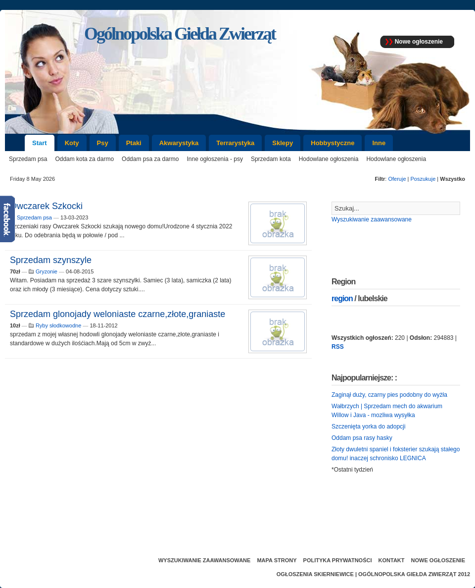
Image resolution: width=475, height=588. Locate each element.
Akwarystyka (179, 143)
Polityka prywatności (337, 560)
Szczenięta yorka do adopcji (368, 426)
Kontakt (392, 560)
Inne (378, 143)
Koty (72, 143)
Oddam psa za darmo (150, 159)
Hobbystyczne (332, 143)
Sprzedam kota (271, 159)
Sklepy (282, 143)
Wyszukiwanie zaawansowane (372, 219)
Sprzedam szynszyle (51, 260)
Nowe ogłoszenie (419, 41)
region (342, 298)
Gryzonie (46, 271)
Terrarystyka (235, 143)
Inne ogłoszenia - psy (215, 159)
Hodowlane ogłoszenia (329, 159)
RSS (338, 346)
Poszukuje (423, 179)
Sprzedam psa (28, 159)
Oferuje (397, 179)
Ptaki (134, 143)
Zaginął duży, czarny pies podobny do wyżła (389, 394)
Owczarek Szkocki (46, 206)
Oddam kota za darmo (84, 159)
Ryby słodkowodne (58, 325)
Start (39, 143)
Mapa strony (276, 560)
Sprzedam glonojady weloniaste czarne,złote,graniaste (117, 314)
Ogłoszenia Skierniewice (315, 574)
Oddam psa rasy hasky (362, 437)
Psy (102, 143)
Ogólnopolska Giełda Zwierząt (407, 574)
